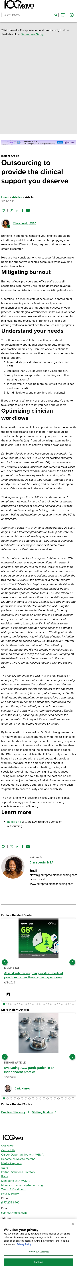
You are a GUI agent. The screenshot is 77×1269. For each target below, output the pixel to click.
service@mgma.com (14, 1213)
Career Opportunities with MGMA (22, 1154)
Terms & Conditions (13, 1189)
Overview (7, 1146)
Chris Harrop (22, 1088)
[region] (38, 1244)
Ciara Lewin (24, 223)
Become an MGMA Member (18, 1159)
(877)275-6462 (10, 1202)
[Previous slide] (5, 962)
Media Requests (11, 1163)
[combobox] (27, 15)
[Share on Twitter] (11, 210)
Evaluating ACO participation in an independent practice (29, 1070)
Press (4, 1176)
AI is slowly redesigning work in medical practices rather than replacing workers (33, 975)
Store (4, 1168)
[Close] (73, 1224)
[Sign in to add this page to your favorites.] (3, 210)
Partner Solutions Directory (18, 1172)
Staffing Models (42, 1112)
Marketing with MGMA (15, 1181)
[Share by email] (28, 210)
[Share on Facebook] (22, 210)
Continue (38, 1262)
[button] (63, 15)
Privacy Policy (10, 1194)
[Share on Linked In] (17, 210)
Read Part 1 (14, 822)
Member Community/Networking (22, 1185)
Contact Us (8, 1150)
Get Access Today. (32, 34)
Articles (17, 197)
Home (5, 197)
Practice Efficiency (13, 1112)
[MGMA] (19, 5)
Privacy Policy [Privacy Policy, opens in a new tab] (24, 1244)
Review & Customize (38, 1251)
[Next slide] (72, 962)
